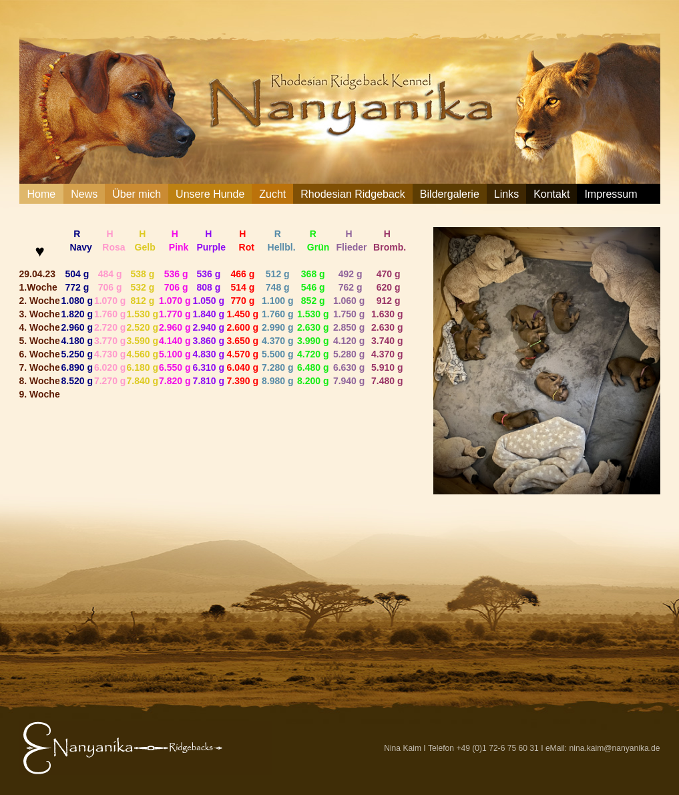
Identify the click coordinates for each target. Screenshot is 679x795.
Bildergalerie (449, 194)
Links (506, 194)
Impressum (610, 194)
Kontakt (551, 194)
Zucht (272, 194)
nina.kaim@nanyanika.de (615, 748)
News (84, 194)
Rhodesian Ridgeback (352, 194)
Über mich (136, 194)
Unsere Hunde (210, 194)
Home (41, 194)
